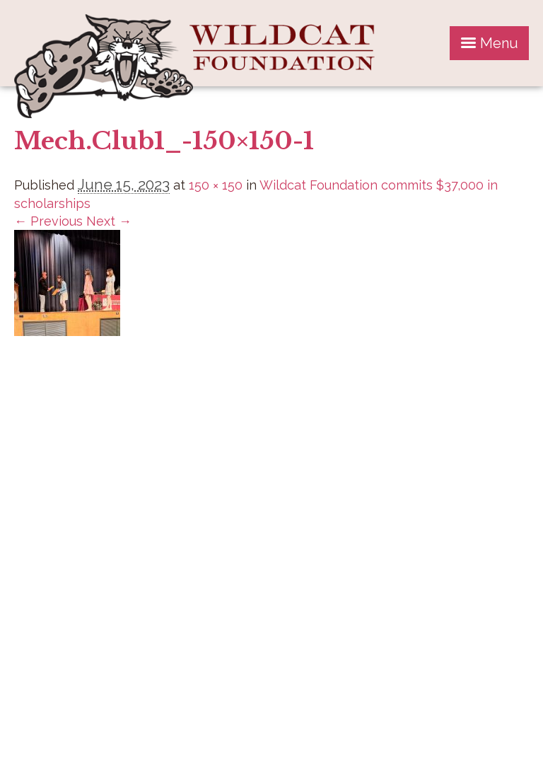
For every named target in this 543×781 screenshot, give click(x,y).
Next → (109, 221)
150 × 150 (216, 185)
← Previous (48, 221)
